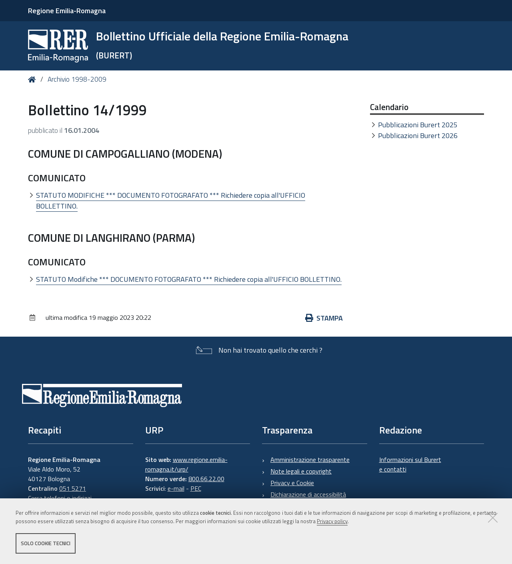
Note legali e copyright (301, 471)
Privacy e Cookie (292, 483)
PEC (195, 488)
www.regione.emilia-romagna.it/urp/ (186, 464)
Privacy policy (332, 521)
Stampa (324, 318)
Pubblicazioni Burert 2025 (418, 124)
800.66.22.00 (206, 479)
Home (33, 79)
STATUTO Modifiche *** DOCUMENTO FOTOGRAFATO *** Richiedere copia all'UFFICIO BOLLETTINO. (189, 279)
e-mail (176, 488)
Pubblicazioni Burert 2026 (418, 135)
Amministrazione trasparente (310, 459)
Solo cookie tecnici (45, 543)
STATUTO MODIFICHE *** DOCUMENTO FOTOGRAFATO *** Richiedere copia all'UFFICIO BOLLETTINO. (170, 200)
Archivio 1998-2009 (77, 79)
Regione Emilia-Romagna (67, 10)
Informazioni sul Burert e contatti (410, 464)
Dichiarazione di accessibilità (308, 494)
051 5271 (72, 488)
